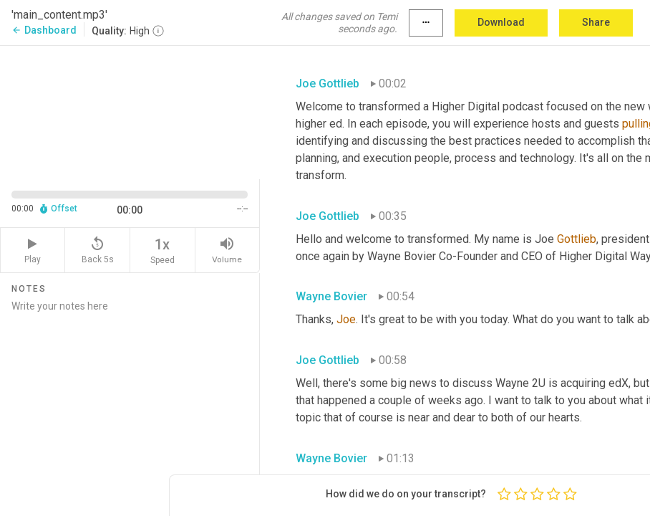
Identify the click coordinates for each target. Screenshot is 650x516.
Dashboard (44, 30)
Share (596, 22)
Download (501, 22)
